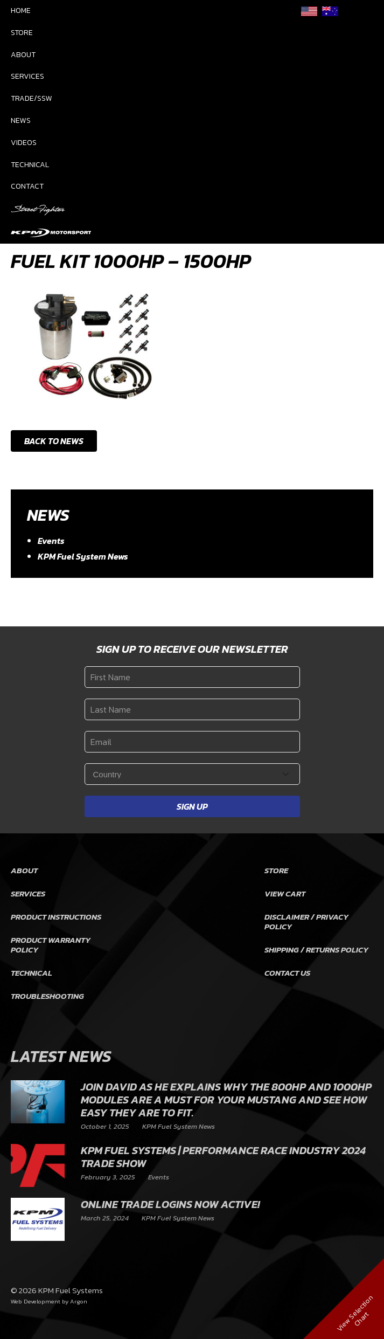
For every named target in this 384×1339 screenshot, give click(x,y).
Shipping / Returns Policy (316, 949)
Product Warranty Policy (50, 945)
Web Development (35, 1301)
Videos (24, 142)
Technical (30, 164)
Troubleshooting (47, 996)
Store (22, 32)
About (23, 54)
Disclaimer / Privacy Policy (306, 921)
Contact (27, 186)
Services (27, 76)
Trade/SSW (31, 98)
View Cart (284, 893)
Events (51, 540)
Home (21, 10)
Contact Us (287, 973)
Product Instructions (56, 916)
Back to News (53, 440)
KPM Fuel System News (83, 556)
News (21, 120)
